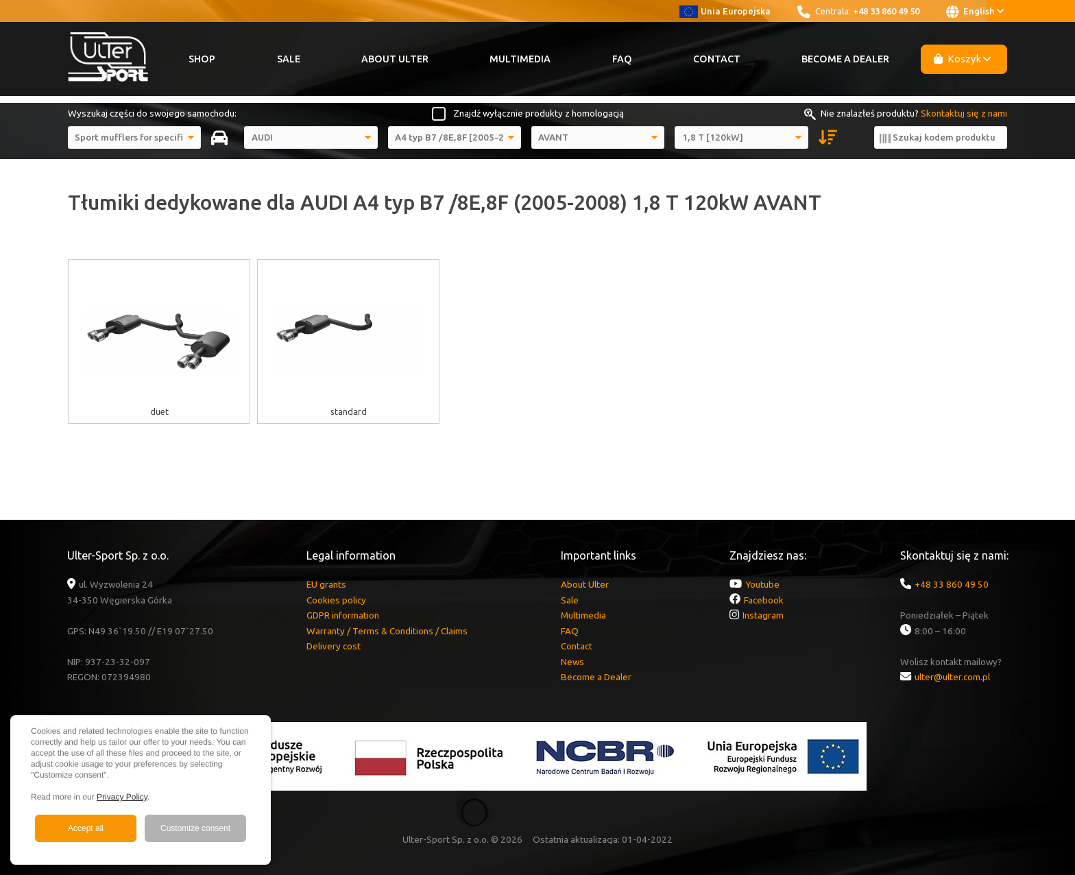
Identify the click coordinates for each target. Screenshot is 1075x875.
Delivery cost (333, 645)
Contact (716, 58)
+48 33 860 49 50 (886, 11)
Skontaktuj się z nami (964, 113)
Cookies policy (336, 600)
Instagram (763, 615)
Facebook (764, 600)
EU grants (326, 584)
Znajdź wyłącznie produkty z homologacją (538, 113)
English (975, 11)
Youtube (762, 584)
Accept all (86, 828)
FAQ (622, 58)
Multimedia (520, 58)
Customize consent (195, 828)
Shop (202, 58)
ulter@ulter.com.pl (952, 676)
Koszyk (962, 58)
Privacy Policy (122, 797)
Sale (288, 58)
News (572, 661)
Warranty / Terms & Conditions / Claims (387, 630)
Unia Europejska (725, 11)
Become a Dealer (845, 58)
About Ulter (394, 58)
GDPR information (342, 615)
